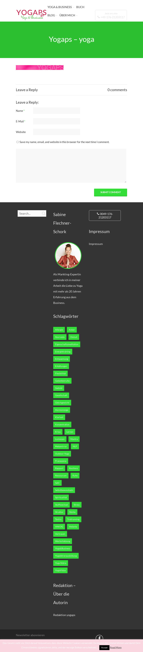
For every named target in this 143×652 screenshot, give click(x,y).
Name (20, 110)
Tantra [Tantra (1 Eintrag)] (58, 519)
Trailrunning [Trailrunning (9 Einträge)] (73, 519)
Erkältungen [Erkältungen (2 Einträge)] (61, 366)
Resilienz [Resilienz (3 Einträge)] (73, 468)
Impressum (96, 244)
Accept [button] (104, 647)
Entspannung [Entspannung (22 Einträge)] (61, 359)
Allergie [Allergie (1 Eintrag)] (59, 329)
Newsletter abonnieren (30, 635)
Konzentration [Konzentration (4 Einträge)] (62, 424)
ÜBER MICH (67, 15)
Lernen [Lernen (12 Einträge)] (69, 432)
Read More (116, 647)
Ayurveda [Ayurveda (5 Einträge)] (60, 337)
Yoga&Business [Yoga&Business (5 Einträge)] (62, 548)
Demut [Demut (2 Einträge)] (73, 337)
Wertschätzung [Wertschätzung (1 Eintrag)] (62, 541)
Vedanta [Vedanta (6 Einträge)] (73, 526)
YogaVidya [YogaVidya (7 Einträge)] (60, 570)
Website (21, 132)
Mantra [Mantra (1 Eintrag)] (74, 439)
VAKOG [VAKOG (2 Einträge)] (59, 526)
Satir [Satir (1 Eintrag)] (57, 483)
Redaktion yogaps (64, 615)
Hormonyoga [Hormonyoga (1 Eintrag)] (61, 410)
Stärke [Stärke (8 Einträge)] (72, 512)
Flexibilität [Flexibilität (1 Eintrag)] (60, 373)
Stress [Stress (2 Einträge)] (77, 504)
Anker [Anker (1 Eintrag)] (72, 329)
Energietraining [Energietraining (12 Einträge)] (62, 351)
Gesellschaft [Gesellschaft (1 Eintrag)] (61, 395)
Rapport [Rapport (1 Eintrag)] (59, 468)
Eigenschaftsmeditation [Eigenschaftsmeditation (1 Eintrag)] (66, 344)
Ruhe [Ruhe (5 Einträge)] (75, 475)
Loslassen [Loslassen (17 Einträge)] (60, 439)
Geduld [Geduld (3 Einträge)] (58, 388)
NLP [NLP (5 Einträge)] (75, 446)
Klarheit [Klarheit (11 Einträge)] (59, 417)
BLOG (51, 15)
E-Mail (20, 121)
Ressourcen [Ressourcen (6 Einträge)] (61, 475)
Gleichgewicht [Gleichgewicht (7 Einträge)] (62, 402)
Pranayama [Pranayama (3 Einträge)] (60, 461)
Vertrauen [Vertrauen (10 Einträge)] (60, 534)
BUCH (80, 7)
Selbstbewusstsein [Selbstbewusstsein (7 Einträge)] (64, 490)
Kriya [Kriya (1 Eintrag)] (58, 432)
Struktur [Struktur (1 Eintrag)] (59, 512)
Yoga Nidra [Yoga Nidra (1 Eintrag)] (60, 563)
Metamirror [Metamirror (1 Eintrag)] (61, 446)
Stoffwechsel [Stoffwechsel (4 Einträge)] (61, 504)
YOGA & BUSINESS (60, 7)
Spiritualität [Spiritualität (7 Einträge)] (61, 497)
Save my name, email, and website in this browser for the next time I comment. (64, 142)
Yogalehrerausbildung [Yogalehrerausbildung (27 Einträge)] (66, 556)
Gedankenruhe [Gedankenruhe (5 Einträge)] (62, 381)
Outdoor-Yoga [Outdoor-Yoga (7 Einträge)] (62, 453)
